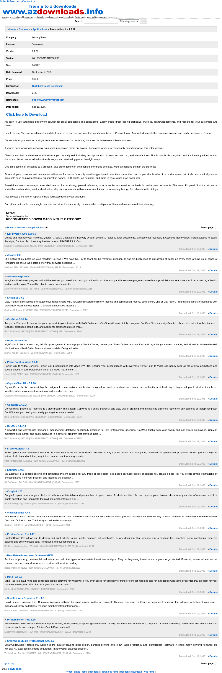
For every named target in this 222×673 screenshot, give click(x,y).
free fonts (94, 671)
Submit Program (10, 1)
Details (213, 249)
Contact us (29, 1)
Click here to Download (26, 114)
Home (12, 29)
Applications (39, 29)
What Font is (73, 671)
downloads (15, 668)
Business (24, 29)
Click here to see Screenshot (47, 86)
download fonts (110, 671)
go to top (9, 663)
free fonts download (131, 671)
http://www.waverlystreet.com (48, 100)
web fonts (149, 671)
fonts (85, 671)
